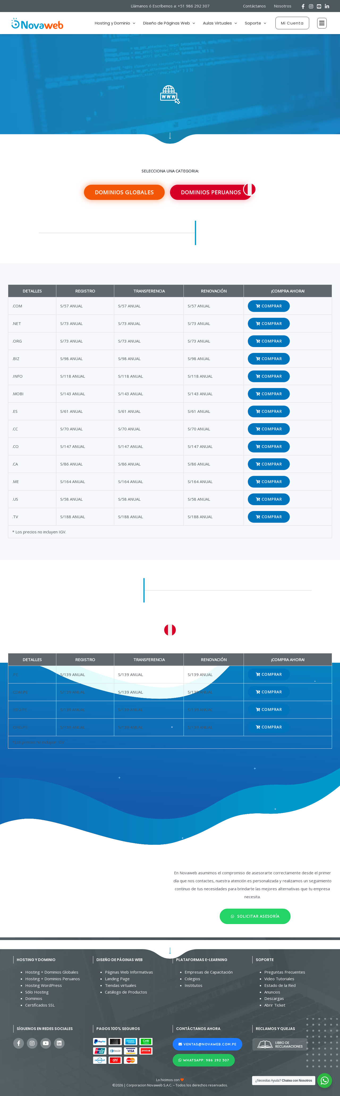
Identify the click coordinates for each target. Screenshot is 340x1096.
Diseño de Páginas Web (169, 23)
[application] (132, 23)
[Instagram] (311, 6)
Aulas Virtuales (220, 23)
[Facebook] (303, 6)
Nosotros (282, 6)
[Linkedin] (327, 6)
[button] (292, 23)
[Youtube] (319, 6)
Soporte (255, 23)
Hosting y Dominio (115, 23)
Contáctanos (254, 6)
